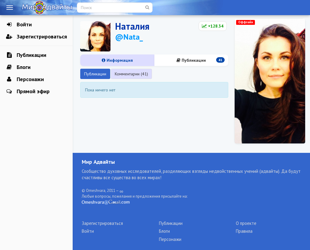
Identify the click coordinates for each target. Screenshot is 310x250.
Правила (244, 231)
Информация (117, 60)
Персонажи (25, 79)
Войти (19, 24)
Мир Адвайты (98, 161)
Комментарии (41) (131, 74)
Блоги (18, 67)
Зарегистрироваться (36, 37)
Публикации (26, 55)
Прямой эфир (28, 91)
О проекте (246, 223)
